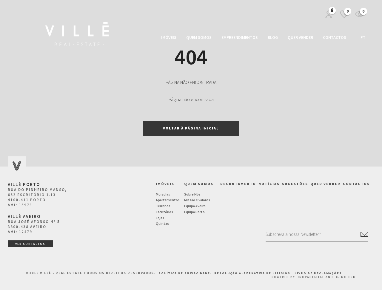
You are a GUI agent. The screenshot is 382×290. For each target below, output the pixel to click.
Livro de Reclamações (318, 273)
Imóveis (168, 37)
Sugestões (295, 183)
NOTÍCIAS (269, 183)
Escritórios (164, 212)
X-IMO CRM (346, 277)
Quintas (162, 223)
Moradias (163, 194)
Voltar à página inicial (191, 128)
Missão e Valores (197, 200)
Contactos (334, 37)
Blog (273, 37)
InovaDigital (311, 277)
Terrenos (163, 206)
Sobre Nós (192, 194)
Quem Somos (199, 37)
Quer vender (300, 37)
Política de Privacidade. (185, 273)
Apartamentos (168, 200)
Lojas (160, 218)
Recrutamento (238, 183)
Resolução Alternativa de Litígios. (253, 273)
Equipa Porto (194, 212)
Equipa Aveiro (195, 206)
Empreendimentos (239, 37)
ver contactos (30, 244)
